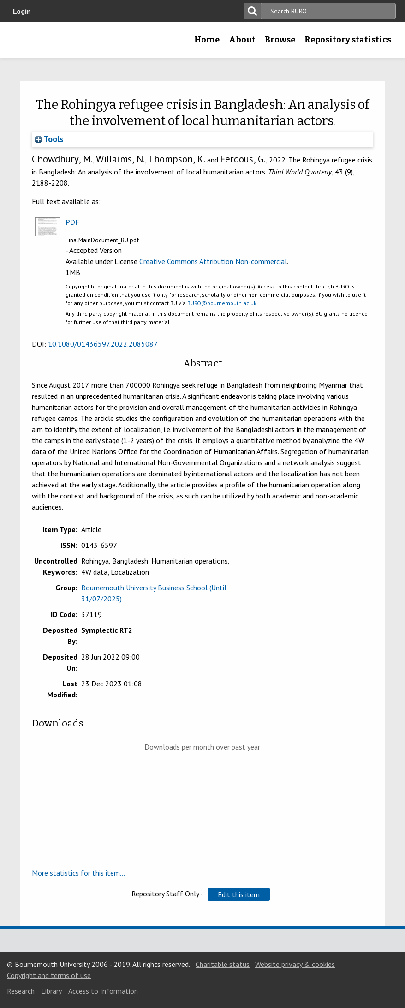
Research (21, 991)
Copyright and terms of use (49, 975)
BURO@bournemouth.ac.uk (221, 303)
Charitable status (223, 964)
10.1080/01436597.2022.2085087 (103, 343)
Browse (280, 40)
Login (22, 11)
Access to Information (103, 991)
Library (51, 991)
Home (207, 40)
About (242, 40)
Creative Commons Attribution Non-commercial (213, 261)
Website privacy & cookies (295, 964)
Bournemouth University (21, 43)
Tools (49, 138)
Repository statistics (347, 40)
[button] (239, 894)
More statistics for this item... (78, 872)
